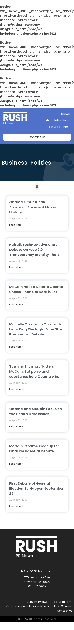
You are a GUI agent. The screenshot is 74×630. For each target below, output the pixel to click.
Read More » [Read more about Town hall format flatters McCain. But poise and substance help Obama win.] (16, 389)
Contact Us (64, 611)
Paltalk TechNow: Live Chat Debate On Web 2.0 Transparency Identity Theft (34, 249)
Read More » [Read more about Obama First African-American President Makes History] (16, 225)
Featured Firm (58, 127)
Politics (40, 163)
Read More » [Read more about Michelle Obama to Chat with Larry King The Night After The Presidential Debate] (16, 346)
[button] (37, 186)
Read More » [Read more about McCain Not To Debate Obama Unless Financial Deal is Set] (16, 304)
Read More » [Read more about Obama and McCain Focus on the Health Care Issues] (16, 426)
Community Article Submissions (27, 606)
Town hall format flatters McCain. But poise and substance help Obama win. (34, 371)
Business (14, 163)
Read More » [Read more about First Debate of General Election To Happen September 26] (16, 506)
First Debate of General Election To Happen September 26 (36, 488)
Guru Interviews (58, 120)
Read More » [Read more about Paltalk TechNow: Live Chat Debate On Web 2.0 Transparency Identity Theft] (16, 267)
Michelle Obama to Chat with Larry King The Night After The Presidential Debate (35, 329)
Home (65, 114)
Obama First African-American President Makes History (33, 207)
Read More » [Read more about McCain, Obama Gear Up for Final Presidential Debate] (16, 463)
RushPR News (62, 606)
